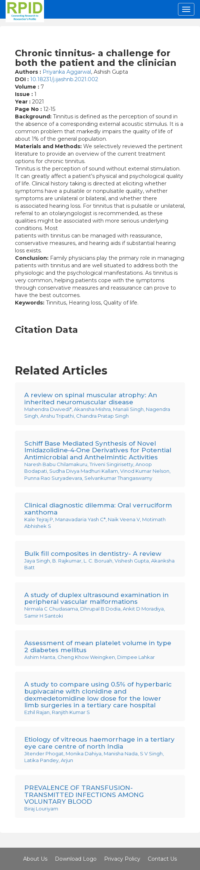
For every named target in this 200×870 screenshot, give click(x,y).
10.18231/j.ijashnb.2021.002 (64, 79)
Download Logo (76, 858)
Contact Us (162, 858)
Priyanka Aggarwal (67, 71)
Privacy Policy (122, 858)
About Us (35, 858)
